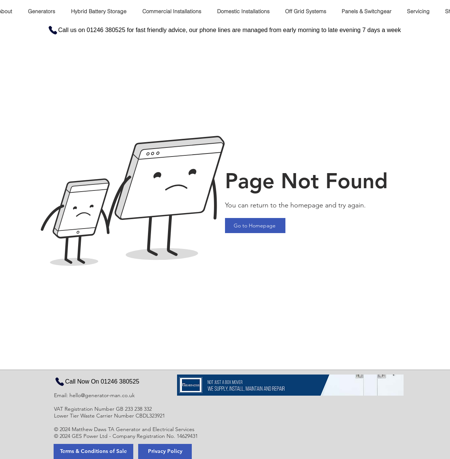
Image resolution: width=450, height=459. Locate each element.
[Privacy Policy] (165, 451)
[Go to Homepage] (255, 225)
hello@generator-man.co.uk (102, 395)
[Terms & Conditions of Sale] (93, 451)
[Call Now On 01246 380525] (96, 382)
